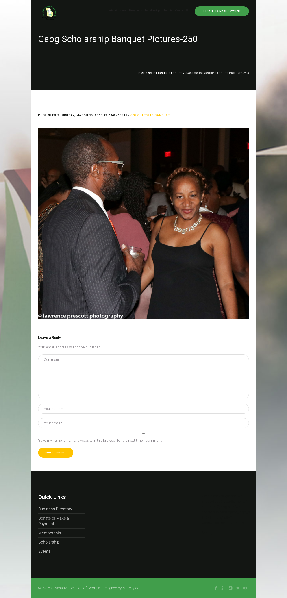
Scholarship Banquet (165, 73)
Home (141, 73)
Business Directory (55, 509)
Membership (49, 533)
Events (44, 551)
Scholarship (48, 542)
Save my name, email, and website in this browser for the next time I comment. (100, 440)
